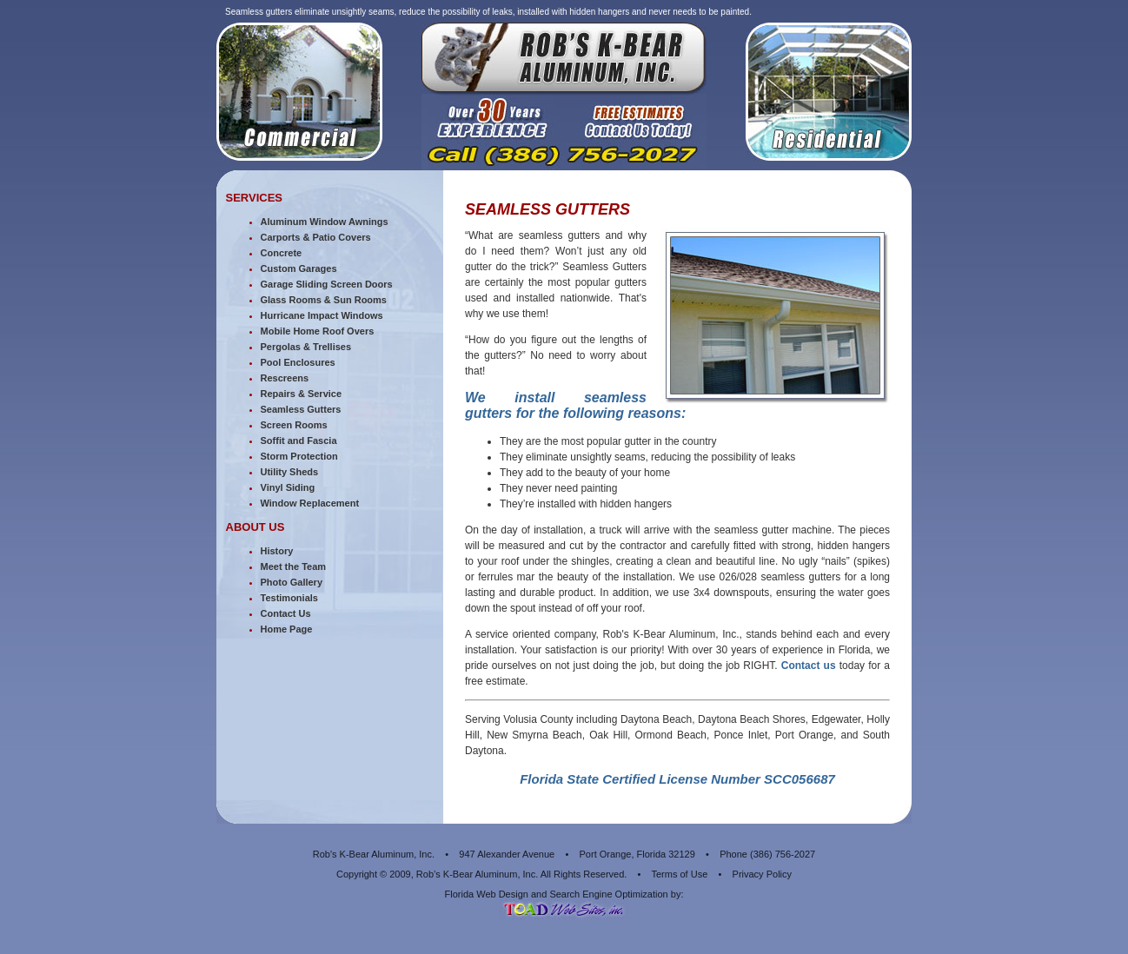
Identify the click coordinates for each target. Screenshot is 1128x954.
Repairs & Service (301, 393)
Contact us (808, 665)
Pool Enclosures (298, 362)
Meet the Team (294, 566)
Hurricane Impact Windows (322, 315)
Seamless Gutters (301, 409)
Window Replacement (310, 503)
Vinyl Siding (288, 487)
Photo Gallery (292, 582)
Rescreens (285, 378)
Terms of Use (679, 874)
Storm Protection (299, 456)
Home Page (287, 629)
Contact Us (286, 613)
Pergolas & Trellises (306, 346)
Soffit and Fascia (299, 440)
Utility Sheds (290, 472)
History (277, 551)
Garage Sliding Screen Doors (327, 284)
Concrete (281, 253)
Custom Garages (299, 268)
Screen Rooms (294, 425)
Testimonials (289, 598)
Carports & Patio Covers (316, 237)
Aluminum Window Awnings (324, 221)
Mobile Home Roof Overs (318, 331)
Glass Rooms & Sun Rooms (324, 300)
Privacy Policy (762, 874)
